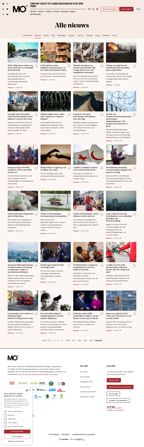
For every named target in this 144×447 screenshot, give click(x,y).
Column (80, 35)
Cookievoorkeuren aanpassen (83, 434)
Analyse (71, 35)
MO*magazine (35, 14)
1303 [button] (73, 340)
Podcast (89, 35)
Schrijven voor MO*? (88, 392)
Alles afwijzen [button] (17, 437)
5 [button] (61, 340)
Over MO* (84, 372)
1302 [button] (67, 340)
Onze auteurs (85, 387)
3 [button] (55, 340)
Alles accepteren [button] (17, 431)
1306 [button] (91, 340)
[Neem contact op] (89, 9)
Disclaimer (66, 434)
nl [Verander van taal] (139, 9)
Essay (97, 35)
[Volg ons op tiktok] (3, 14)
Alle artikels (27, 35)
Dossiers (64, 11)
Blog (53, 35)
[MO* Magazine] (20, 9)
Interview (106, 35)
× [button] (29, 390)
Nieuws (38, 35)
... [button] (64, 340)
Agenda (72, 11)
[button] (17, 441)
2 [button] (52, 340)
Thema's (48, 11)
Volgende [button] (98, 340)
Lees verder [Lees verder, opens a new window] (16, 407)
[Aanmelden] (97, 9)
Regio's (41, 11)
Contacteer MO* (86, 382)
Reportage (61, 35)
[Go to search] (93, 9)
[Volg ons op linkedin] (7, 9)
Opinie (46, 35)
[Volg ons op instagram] (7, 3)
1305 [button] (85, 340)
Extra (115, 35)
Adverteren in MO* (87, 397)
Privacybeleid (54, 434)
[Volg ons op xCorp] (3, 9)
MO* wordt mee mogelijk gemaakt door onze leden (38, 374)
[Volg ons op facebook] (3, 3)
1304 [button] (79, 340)
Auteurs (56, 11)
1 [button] (49, 340)
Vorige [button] (44, 340)
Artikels (33, 11)
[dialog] (17, 416)
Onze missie (85, 377)
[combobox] (27, 390)
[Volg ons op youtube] (7, 14)
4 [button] (58, 340)
